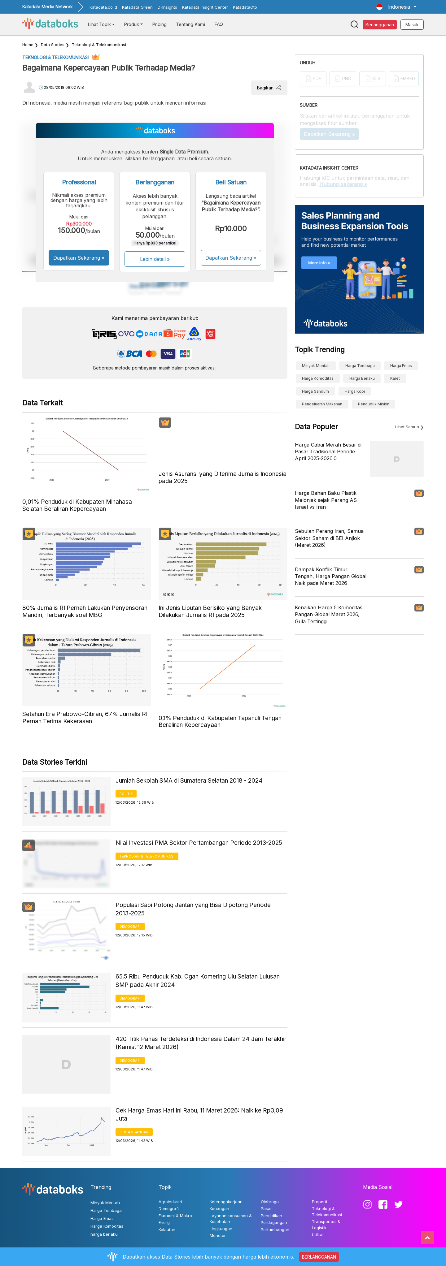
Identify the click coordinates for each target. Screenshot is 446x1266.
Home (27, 44)
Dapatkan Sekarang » (78, 258)
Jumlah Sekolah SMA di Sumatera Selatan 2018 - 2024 (189, 780)
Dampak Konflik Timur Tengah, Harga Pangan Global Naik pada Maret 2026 (330, 576)
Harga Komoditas (318, 378)
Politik (126, 794)
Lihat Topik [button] (99, 24)
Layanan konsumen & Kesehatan (231, 1218)
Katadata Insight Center (205, 7)
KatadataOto (245, 7)
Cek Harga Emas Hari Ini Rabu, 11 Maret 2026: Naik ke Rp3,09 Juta (199, 1114)
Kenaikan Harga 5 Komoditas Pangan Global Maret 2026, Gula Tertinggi (328, 614)
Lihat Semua (407, 426)
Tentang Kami (190, 24)
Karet (395, 378)
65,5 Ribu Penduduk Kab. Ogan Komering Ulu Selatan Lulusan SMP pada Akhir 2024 (198, 980)
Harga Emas (401, 365)
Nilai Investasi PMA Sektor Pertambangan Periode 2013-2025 (199, 842)
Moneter (218, 1235)
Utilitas (318, 1234)
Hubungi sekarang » (343, 184)
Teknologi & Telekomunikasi (99, 44)
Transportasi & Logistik (326, 1224)
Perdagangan (274, 1222)
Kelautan (167, 1229)
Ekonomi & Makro (175, 1215)
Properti (319, 1201)
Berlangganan (379, 24)
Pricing (159, 24)
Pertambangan (134, 1132)
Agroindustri (170, 1201)
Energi (165, 1222)
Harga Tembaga (360, 365)
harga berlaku (362, 378)
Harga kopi (355, 391)
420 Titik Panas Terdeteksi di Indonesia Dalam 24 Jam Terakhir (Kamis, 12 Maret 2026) (201, 1043)
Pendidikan (271, 1215)
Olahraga (270, 1201)
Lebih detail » (155, 259)
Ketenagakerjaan (226, 1201)
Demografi (130, 926)
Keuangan (219, 1208)
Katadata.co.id (103, 7)
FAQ (218, 24)
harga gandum (315, 391)
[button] (396, 7)
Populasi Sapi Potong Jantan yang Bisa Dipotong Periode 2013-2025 (193, 909)
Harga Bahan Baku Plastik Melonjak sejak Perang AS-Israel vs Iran (327, 500)
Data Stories (52, 44)
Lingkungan (221, 1228)
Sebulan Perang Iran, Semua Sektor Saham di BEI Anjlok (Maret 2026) (329, 538)
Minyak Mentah (316, 365)
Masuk (412, 24)
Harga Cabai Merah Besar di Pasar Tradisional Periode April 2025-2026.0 (328, 452)
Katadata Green (137, 7)
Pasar (266, 1208)
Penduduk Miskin (373, 404)
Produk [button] (131, 24)
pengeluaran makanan (322, 404)
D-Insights (167, 7)
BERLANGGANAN (319, 1257)
